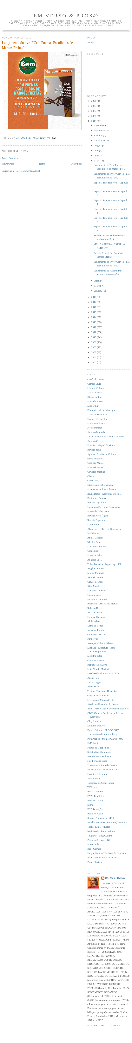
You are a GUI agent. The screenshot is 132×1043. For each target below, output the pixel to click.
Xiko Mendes (94, 586)
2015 (94, 312)
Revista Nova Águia (97, 515)
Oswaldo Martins (96, 471)
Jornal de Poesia (95, 630)
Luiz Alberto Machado (98, 668)
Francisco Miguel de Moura (101, 445)
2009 (94, 342)
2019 (94, 120)
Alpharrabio (93, 621)
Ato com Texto (94, 612)
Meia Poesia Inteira (97, 546)
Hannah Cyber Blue (97, 418)
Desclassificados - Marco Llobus (104, 673)
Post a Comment (10, 158)
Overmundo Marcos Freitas (101, 699)
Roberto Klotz (94, 608)
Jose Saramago (94, 427)
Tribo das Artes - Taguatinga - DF (104, 564)
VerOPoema (93, 533)
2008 (94, 347)
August (98, 145)
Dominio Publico (96, 725)
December (99, 125)
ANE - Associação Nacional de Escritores (108, 708)
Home (42, 163)
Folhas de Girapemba (98, 747)
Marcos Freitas (115, 878)
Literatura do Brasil (97, 590)
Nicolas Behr (94, 542)
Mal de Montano (95, 572)
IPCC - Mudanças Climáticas (102, 857)
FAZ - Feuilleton (95, 796)
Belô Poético (93, 743)
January (98, 290)
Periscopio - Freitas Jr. (98, 599)
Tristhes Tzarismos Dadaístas (102, 691)
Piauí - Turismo (95, 861)
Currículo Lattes (95, 379)
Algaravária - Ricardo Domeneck (104, 528)
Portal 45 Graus (95, 813)
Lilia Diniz (92, 405)
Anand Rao (93, 677)
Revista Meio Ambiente (99, 756)
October (98, 135)
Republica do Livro (97, 664)
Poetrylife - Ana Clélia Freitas (102, 603)
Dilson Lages (94, 682)
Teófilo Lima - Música (98, 826)
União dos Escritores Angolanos (103, 506)
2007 (94, 352)
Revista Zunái (94, 449)
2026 (94, 100)
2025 (94, 105)
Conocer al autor (95, 660)
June (97, 155)
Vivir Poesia (93, 778)
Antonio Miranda (96, 432)
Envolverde (93, 844)
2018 (94, 296)
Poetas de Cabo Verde (98, 511)
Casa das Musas (95, 462)
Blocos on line (94, 396)
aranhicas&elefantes (97, 414)
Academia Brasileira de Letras (102, 704)
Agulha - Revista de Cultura (101, 454)
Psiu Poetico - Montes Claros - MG (105, 738)
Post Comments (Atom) (28, 170)
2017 (94, 301)
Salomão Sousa (95, 577)
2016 (94, 307)
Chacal (90, 476)
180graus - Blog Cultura (99, 835)
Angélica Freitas (95, 568)
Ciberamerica (94, 594)
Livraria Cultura (95, 388)
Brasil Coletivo (95, 791)
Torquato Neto (94, 392)
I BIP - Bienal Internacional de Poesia (106, 436)
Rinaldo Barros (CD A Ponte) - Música (107, 822)
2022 (94, 110)
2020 (94, 115)
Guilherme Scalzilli (97, 634)
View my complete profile (104, 1026)
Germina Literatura (97, 773)
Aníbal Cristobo (95, 537)
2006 (94, 357)
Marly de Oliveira (96, 423)
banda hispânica (95, 458)
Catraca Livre (94, 383)
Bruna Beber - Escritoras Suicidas (104, 493)
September (100, 140)
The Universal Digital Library (102, 734)
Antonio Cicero (95, 441)
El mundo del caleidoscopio (101, 410)
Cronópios (92, 550)
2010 (94, 337)
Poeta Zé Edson (95, 555)
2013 (94, 322)
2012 (94, 327)
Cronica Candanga (96, 616)
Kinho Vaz (92, 638)
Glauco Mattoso (95, 581)
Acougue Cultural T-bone (100, 643)
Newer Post (8, 163)
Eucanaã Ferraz (95, 467)
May (97, 160)
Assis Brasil (93, 686)
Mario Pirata (93, 524)
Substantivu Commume (99, 751)
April (97, 280)
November (100, 130)
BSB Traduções (95, 809)
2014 (94, 317)
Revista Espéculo (96, 520)
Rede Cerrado (94, 848)
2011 (94, 332)
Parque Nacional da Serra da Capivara (106, 853)
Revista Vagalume (96, 502)
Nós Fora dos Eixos (97, 760)
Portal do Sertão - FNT (98, 839)
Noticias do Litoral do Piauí (101, 831)
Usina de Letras (95, 625)
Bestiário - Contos (96, 498)
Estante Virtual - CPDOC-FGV (103, 730)
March (98, 285)
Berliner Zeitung (95, 800)
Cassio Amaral (94, 480)
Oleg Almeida (94, 721)
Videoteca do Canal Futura (100, 782)
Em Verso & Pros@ (66, 16)
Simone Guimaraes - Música (101, 818)
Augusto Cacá (94, 559)
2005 (94, 362)
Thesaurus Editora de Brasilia (102, 765)
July (96, 150)
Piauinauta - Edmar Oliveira (101, 489)
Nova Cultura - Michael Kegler (103, 769)
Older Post (76, 163)
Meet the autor (94, 655)
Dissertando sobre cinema (100, 484)
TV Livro (92, 787)
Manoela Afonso (95, 401)
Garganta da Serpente (98, 695)
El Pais (90, 804)
